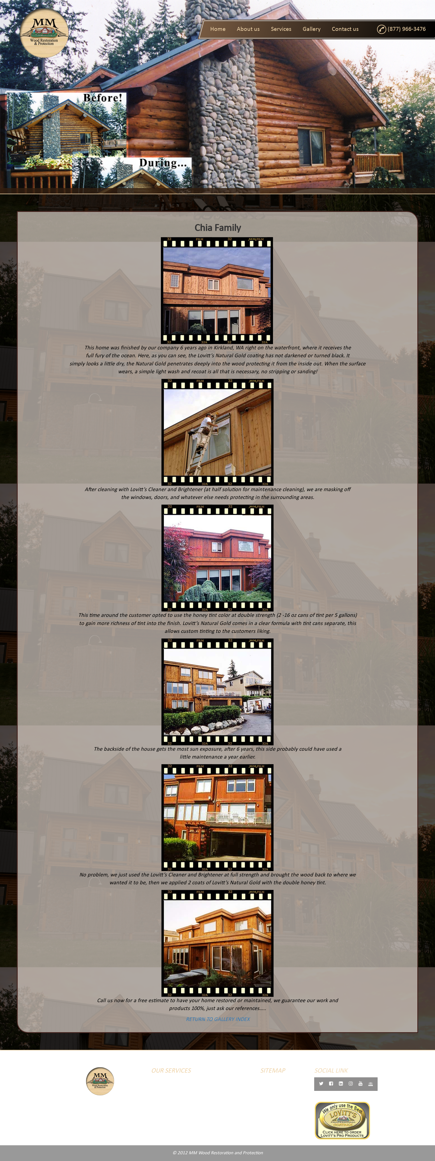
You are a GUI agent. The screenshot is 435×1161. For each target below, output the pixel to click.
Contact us (345, 29)
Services (281, 29)
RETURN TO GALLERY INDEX (212, 1019)
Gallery (312, 29)
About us (248, 29)
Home (218, 29)
